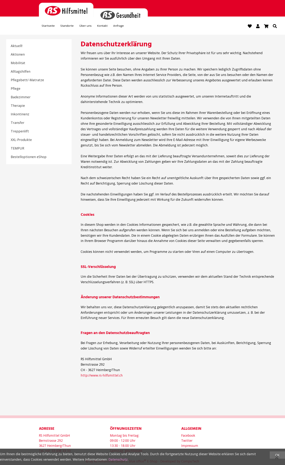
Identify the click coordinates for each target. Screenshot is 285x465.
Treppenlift (20, 131)
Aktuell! (16, 46)
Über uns (91, 26)
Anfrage (129, 26)
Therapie (18, 106)
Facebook (188, 435)
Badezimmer (21, 97)
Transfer (17, 123)
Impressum (189, 445)
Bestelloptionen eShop (29, 157)
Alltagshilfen (20, 72)
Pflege (15, 89)
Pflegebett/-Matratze (27, 80)
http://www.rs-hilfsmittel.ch (102, 375)
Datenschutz (118, 459)
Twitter (186, 440)
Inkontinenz (20, 114)
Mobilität (18, 63)
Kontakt (111, 26)
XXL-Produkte (21, 140)
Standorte (70, 26)
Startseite (49, 26)
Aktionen (18, 54)
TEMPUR (17, 148)
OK (277, 455)
